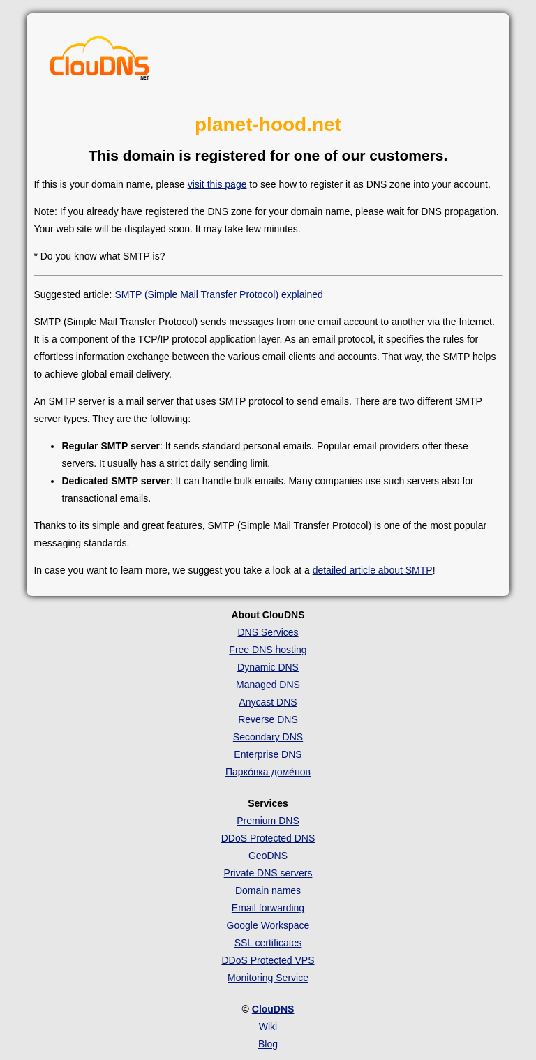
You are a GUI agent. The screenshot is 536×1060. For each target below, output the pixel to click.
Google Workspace (268, 925)
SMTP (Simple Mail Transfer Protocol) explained (218, 294)
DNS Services (267, 632)
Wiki (268, 1026)
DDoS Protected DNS (268, 838)
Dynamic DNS (268, 667)
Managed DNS (268, 684)
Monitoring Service (268, 977)
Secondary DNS (268, 736)
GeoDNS (268, 855)
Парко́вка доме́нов (268, 771)
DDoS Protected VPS (267, 960)
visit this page (217, 184)
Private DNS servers (268, 873)
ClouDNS (273, 1009)
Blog (268, 1044)
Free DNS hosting (267, 649)
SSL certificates (268, 942)
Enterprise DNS (268, 754)
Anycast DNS (268, 702)
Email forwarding (268, 907)
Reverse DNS (268, 719)
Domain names (268, 890)
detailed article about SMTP (373, 570)
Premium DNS (268, 820)
